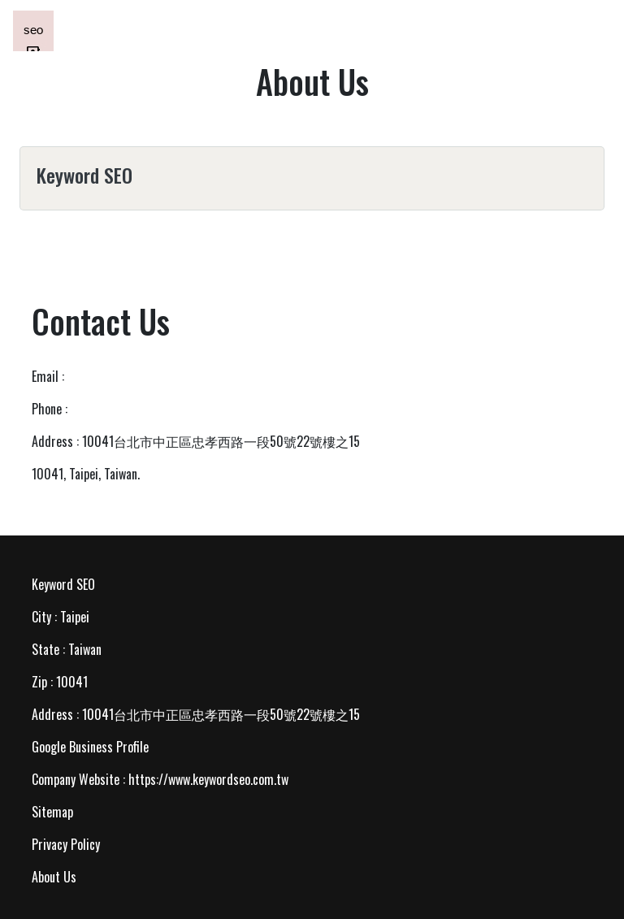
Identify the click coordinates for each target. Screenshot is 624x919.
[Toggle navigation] (588, 31)
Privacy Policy (66, 844)
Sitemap (52, 811)
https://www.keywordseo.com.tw (208, 779)
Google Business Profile (90, 746)
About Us (54, 876)
